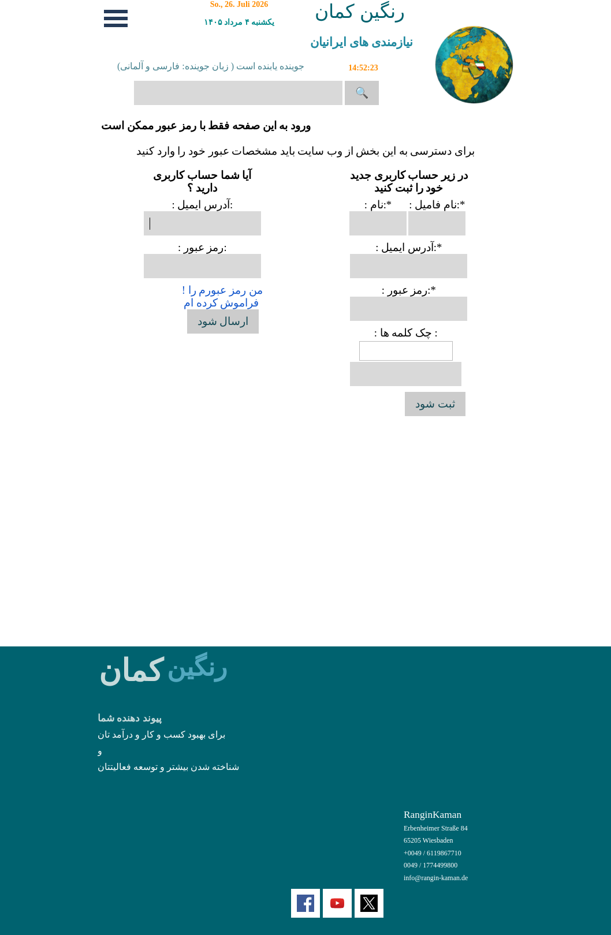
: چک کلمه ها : (406, 333)
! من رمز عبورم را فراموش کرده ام (222, 296)
